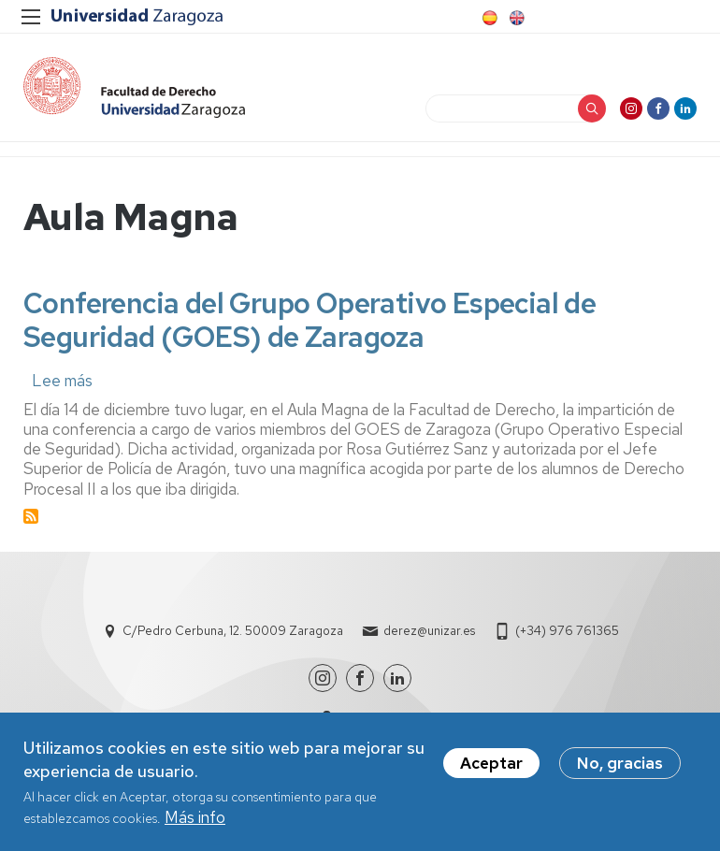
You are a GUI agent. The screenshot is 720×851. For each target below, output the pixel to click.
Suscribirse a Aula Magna (30, 516)
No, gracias (620, 767)
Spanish (488, 17)
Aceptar (491, 767)
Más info (195, 821)
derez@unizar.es (429, 631)
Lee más (62, 380)
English (515, 17)
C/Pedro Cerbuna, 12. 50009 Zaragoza (232, 631)
